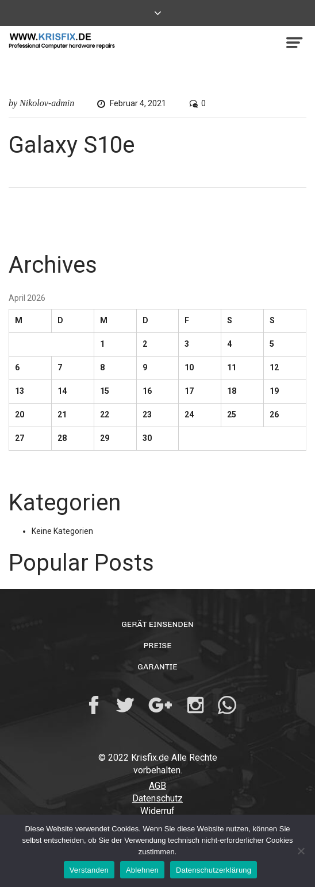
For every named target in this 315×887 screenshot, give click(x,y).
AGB (157, 785)
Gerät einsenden (157, 624)
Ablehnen (142, 870)
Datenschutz (157, 798)
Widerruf (157, 810)
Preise (157, 645)
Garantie (157, 667)
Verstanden (89, 870)
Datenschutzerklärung (213, 870)
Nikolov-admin (47, 103)
